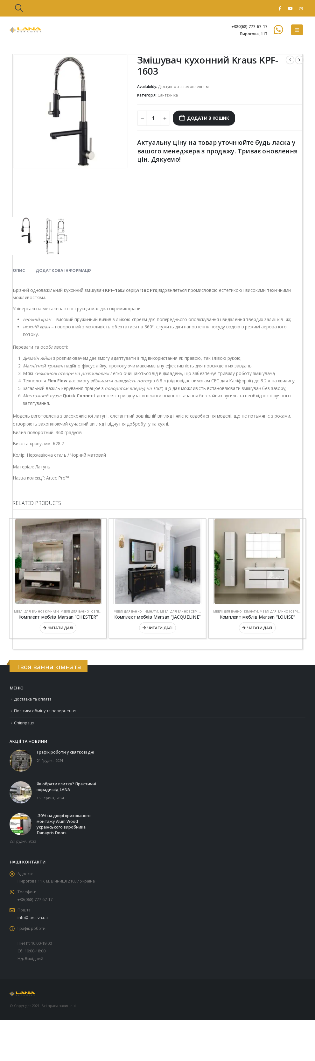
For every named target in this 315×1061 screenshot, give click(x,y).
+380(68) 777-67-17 (249, 26)
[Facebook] (279, 8)
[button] (19, 8)
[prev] (290, 60)
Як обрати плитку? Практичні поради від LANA (66, 786)
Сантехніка (168, 95)
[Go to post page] (21, 760)
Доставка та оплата (33, 699)
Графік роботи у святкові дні (65, 752)
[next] (299, 60)
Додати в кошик (208, 118)
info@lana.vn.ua (33, 918)
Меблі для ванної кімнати (36, 611)
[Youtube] (290, 8)
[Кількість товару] (153, 118)
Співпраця (24, 723)
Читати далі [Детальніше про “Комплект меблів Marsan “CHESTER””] (60, 627)
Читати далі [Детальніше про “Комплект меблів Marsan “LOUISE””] (259, 627)
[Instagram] (300, 8)
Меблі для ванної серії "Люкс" (186, 611)
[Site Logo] (25, 30)
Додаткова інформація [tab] (64, 270)
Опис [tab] (18, 270)
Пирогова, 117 (253, 34)
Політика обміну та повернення (45, 711)
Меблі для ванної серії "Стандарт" (89, 611)
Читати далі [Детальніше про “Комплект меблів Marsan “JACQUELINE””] (159, 627)
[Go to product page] (58, 561)
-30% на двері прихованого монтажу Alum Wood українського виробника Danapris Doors (64, 824)
